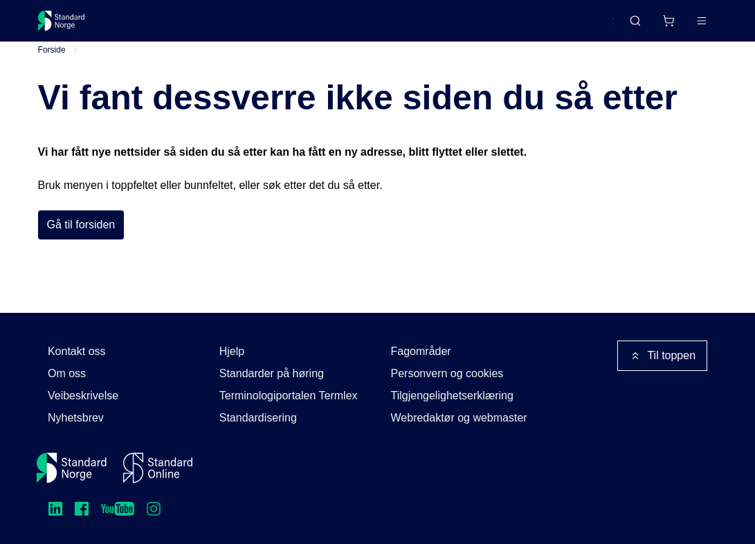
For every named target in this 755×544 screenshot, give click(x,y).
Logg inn (684, 26)
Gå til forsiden (81, 237)
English (571, 27)
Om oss (67, 373)
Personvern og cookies (447, 373)
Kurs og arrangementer (357, 26)
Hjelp (231, 351)
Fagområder (421, 351)
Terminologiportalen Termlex (288, 395)
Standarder (154, 26)
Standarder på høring (271, 373)
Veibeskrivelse (83, 395)
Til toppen (662, 356)
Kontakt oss (77, 351)
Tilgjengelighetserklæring (452, 395)
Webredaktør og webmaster (459, 418)
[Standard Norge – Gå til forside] (70, 26)
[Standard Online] (157, 467)
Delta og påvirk (241, 26)
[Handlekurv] (628, 26)
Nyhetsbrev (76, 418)
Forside (52, 61)
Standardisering (258, 418)
